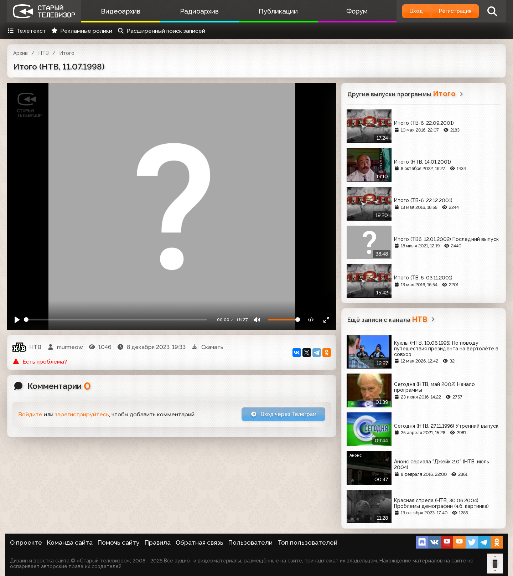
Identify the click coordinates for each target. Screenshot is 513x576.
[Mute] (257, 319)
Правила (158, 542)
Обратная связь (199, 542)
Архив (20, 53)
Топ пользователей (307, 542)
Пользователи (250, 542)
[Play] (17, 319)
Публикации (270, 11)
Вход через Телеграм (280, 414)
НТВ (43, 53)
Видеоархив (119, 11)
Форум (346, 11)
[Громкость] (284, 319)
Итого (66, 53)
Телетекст (26, 30)
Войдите (30, 415)
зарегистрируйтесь (82, 415)
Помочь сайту (119, 542)
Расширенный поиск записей (161, 30)
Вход (407, 11)
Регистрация (451, 11)
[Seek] (115, 319)
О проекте (26, 542)
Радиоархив (195, 11)
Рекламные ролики (81, 30)
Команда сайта (70, 542)
